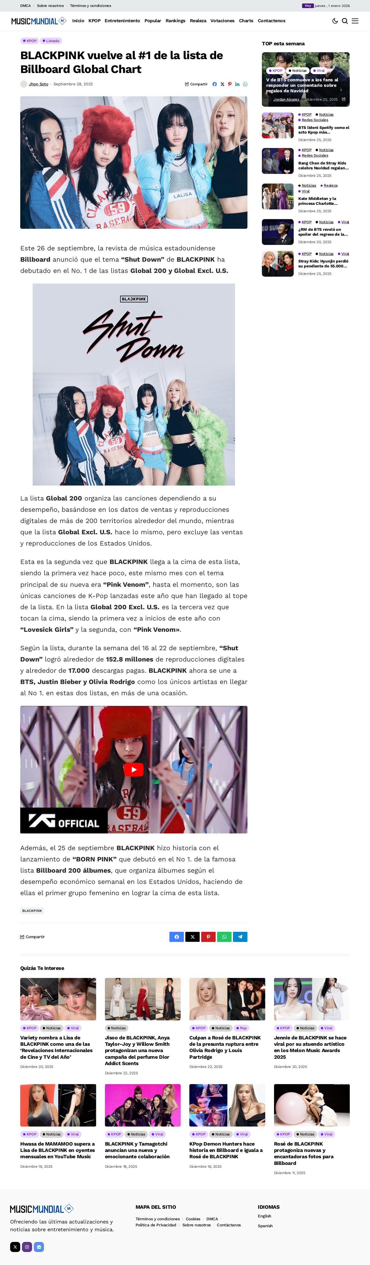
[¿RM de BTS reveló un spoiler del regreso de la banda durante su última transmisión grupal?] (278, 232)
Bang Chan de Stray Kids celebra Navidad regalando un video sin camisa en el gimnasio (324, 165)
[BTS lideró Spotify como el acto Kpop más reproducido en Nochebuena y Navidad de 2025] (278, 125)
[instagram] (27, 1245)
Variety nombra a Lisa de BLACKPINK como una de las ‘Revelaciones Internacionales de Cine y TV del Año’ (56, 1047)
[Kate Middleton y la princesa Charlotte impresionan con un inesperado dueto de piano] (278, 196)
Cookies (193, 1217)
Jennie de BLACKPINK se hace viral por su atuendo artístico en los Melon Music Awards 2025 (310, 1047)
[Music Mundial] (39, 21)
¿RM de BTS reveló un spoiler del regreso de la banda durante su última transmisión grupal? (322, 232)
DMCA (25, 5)
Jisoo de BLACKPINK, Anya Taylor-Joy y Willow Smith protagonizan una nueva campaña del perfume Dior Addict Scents (137, 1050)
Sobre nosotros (50, 5)
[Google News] (39, 1245)
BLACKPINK (32, 911)
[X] (15, 1245)
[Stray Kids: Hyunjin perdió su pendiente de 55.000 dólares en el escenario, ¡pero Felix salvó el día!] (278, 264)
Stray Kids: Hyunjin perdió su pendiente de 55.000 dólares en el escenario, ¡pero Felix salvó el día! (323, 264)
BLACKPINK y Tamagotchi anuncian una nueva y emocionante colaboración (137, 1149)
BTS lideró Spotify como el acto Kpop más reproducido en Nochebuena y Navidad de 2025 (323, 130)
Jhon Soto (38, 84)
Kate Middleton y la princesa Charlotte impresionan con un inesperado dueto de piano (323, 201)
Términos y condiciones (90, 5)
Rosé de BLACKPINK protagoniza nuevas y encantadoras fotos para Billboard (304, 1152)
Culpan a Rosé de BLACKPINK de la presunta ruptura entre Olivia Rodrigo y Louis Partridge (225, 1047)
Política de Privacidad (156, 1223)
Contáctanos (228, 1223)
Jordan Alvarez (286, 99)
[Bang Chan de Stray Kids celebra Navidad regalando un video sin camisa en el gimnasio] (278, 161)
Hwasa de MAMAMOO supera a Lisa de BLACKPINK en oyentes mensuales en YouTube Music (57, 1149)
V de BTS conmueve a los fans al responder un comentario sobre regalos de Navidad (302, 85)
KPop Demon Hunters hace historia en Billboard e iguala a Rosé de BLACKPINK (226, 1149)
